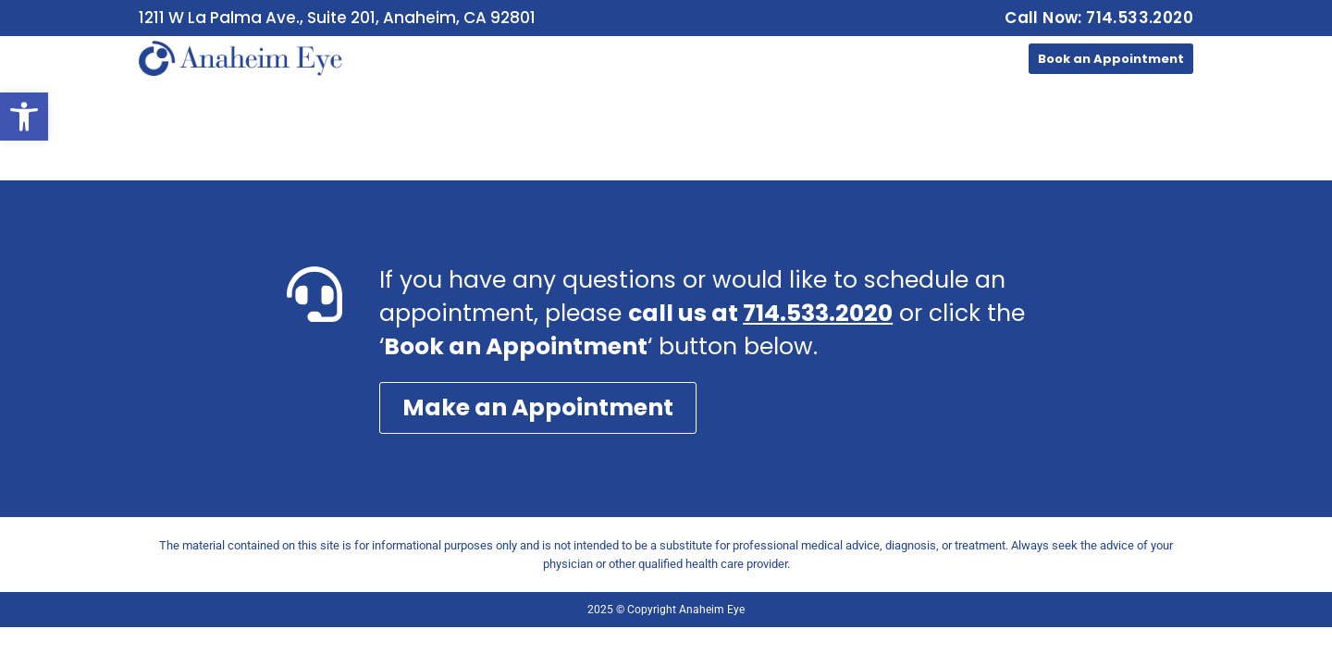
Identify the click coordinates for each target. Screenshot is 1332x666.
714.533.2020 (818, 313)
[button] (24, 116)
